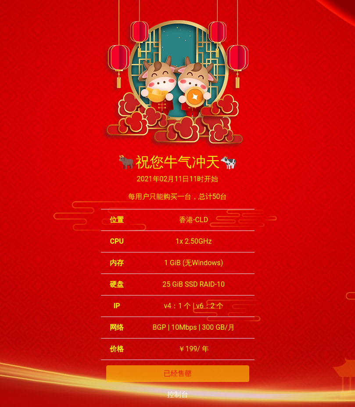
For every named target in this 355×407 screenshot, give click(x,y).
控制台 (177, 394)
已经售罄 (178, 373)
